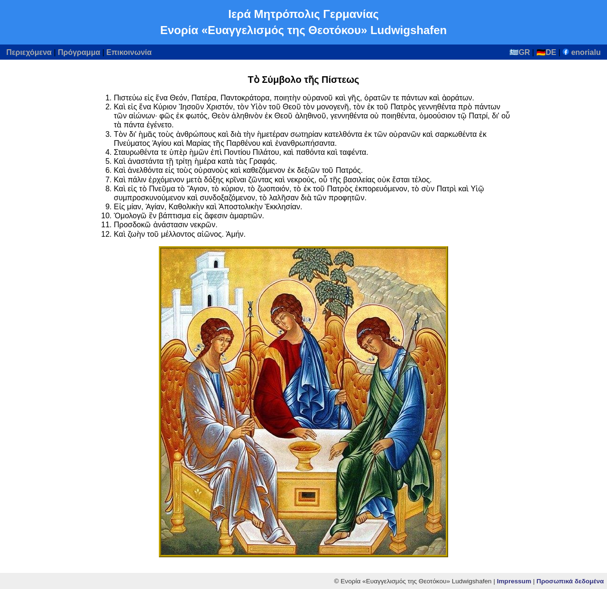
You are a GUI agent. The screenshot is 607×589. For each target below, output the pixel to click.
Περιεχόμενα (29, 52)
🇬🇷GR (519, 52)
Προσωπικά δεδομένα (570, 581)
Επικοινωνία (129, 52)
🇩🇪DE (546, 52)
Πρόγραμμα (79, 52)
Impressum (514, 581)
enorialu (581, 52)
